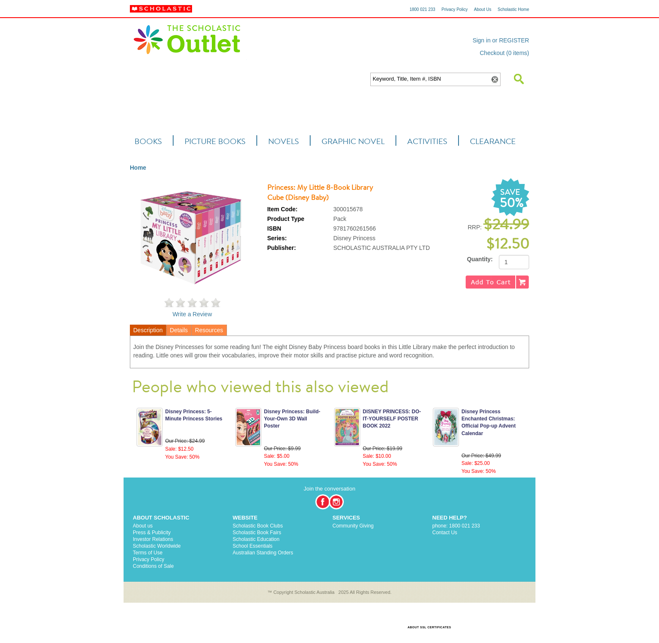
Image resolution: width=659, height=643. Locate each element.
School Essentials (253, 546)
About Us (482, 9)
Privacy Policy (455, 9)
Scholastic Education (256, 539)
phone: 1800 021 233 (456, 526)
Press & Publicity (152, 532)
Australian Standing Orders (263, 553)
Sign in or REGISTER (500, 40)
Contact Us (444, 532)
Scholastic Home (513, 9)
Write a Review (192, 314)
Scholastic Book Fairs (257, 532)
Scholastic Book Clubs (258, 526)
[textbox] (430, 79)
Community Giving (353, 526)
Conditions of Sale (153, 566)
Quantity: (480, 259)
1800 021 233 (422, 9)
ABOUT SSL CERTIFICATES (429, 627)
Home (138, 167)
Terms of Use (148, 553)
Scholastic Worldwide (157, 546)
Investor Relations (153, 539)
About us (143, 526)
